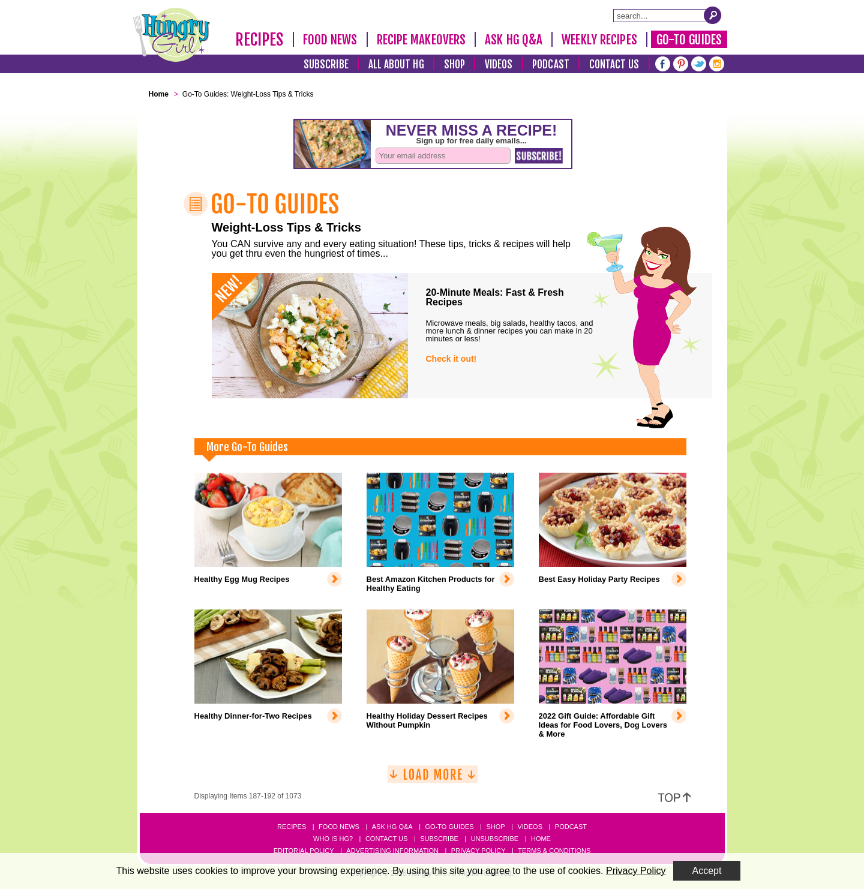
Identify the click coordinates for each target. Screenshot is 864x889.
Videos (499, 64)
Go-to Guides (449, 826)
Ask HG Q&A (513, 39)
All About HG (396, 64)
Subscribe (326, 64)
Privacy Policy (478, 850)
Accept (707, 871)
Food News (330, 39)
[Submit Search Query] (713, 15)
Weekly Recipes (599, 39)
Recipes (259, 39)
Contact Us (614, 64)
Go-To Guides (689, 39)
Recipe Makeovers (421, 39)
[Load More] (433, 778)
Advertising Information (392, 850)
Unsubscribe (494, 838)
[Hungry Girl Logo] (171, 35)
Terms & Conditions (554, 850)
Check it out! (451, 359)
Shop (454, 64)
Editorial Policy (304, 850)
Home (541, 838)
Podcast (550, 64)
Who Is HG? (333, 838)
